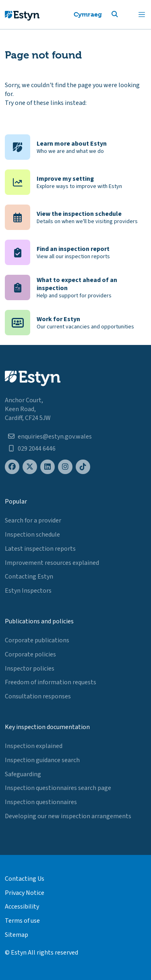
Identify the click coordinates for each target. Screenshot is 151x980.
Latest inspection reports (40, 548)
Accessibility (22, 906)
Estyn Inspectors (28, 590)
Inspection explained (33, 746)
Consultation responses (38, 696)
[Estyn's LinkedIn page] (47, 467)
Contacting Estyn (29, 576)
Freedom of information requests (50, 682)
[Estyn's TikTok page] (83, 467)
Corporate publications (37, 640)
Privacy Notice (24, 892)
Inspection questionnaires (41, 802)
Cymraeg (88, 14)
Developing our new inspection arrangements (68, 816)
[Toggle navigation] (141, 14)
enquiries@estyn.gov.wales (55, 436)
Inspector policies (29, 668)
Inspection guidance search (42, 760)
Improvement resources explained (52, 562)
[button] (124, 14)
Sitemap (16, 934)
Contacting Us (24, 878)
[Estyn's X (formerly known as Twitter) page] (29, 467)
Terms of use (22, 920)
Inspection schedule (32, 534)
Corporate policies (30, 654)
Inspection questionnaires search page (58, 788)
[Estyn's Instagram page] (65, 467)
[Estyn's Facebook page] (12, 467)
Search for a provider (33, 520)
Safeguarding (23, 774)
